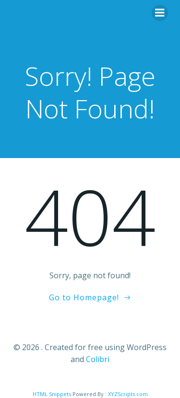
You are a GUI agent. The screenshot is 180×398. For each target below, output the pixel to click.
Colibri (97, 359)
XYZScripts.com (128, 394)
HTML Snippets (52, 394)
